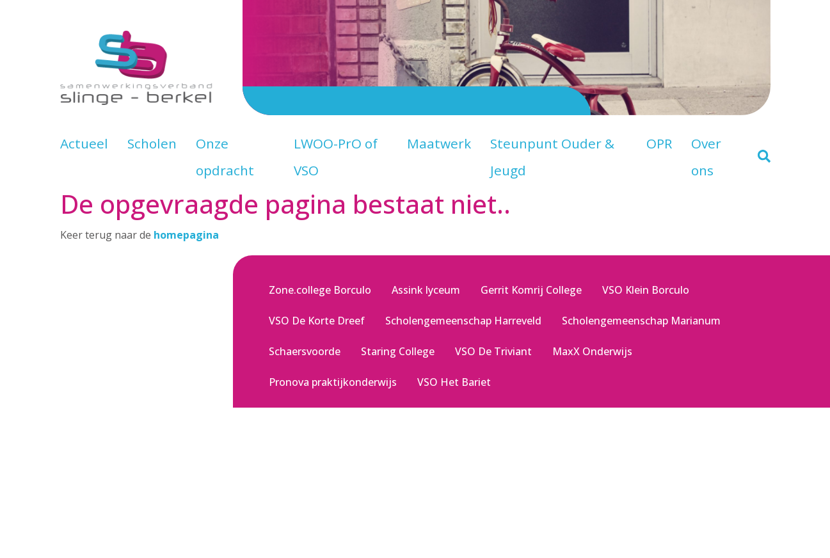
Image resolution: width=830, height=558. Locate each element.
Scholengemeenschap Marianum (641, 321)
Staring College (398, 351)
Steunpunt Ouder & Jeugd (552, 156)
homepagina (186, 235)
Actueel (84, 143)
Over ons (706, 156)
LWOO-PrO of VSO (336, 156)
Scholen (152, 143)
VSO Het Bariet (454, 382)
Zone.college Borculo (320, 290)
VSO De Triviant (493, 351)
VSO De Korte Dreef (317, 321)
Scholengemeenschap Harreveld (463, 321)
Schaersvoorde (304, 351)
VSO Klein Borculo (645, 290)
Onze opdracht (225, 156)
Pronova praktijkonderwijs (333, 382)
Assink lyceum (426, 290)
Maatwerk (439, 143)
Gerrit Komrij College (531, 290)
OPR (659, 143)
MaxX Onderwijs (592, 351)
